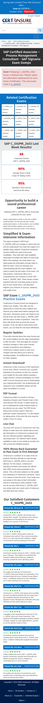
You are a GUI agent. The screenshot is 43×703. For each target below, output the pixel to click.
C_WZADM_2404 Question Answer (8, 121)
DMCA (21, 700)
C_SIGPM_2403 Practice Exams (21, 297)
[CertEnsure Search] (40, 30)
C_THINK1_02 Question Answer (7, 109)
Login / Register (34, 16)
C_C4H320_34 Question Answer (21, 109)
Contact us (31, 691)
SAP (9, 41)
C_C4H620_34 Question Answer (34, 109)
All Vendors (19, 691)
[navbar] (4, 35)
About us (8, 696)
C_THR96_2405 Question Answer (7, 133)
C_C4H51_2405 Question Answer (34, 133)
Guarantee (18, 696)
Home (4, 41)
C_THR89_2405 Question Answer (21, 133)
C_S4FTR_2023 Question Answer (34, 121)
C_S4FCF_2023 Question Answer (21, 121)
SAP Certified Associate (21, 41)
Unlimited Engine (31, 696)
